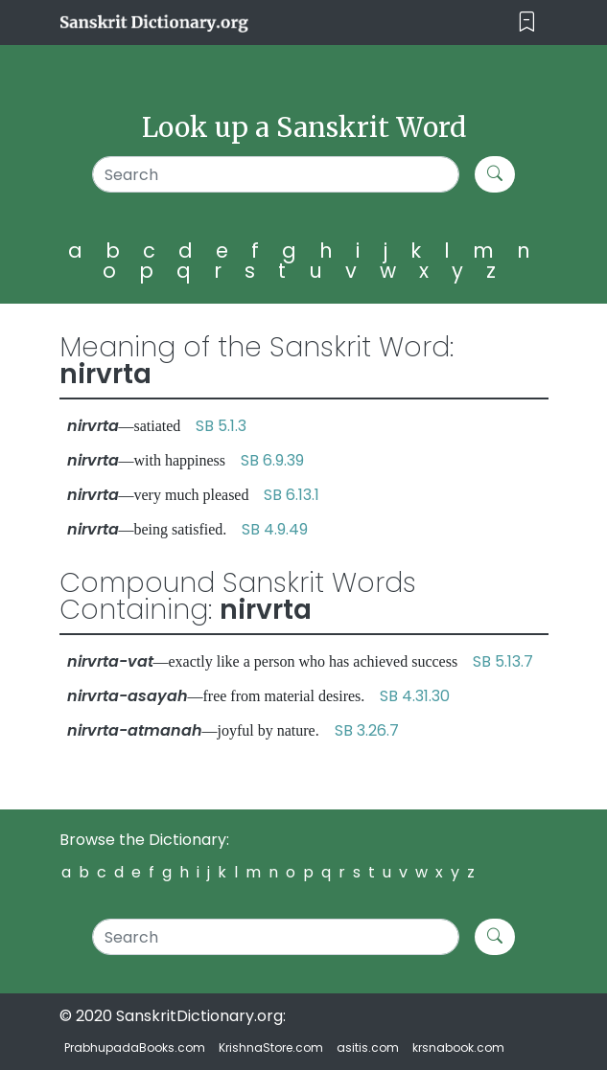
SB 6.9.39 (272, 460)
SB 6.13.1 (291, 495)
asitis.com (368, 1047)
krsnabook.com (458, 1047)
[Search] (275, 174)
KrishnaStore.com (271, 1047)
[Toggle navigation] (527, 22)
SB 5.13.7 (503, 661)
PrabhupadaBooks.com (134, 1047)
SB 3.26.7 (367, 730)
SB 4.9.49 (275, 529)
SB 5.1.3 (221, 426)
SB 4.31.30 (415, 696)
